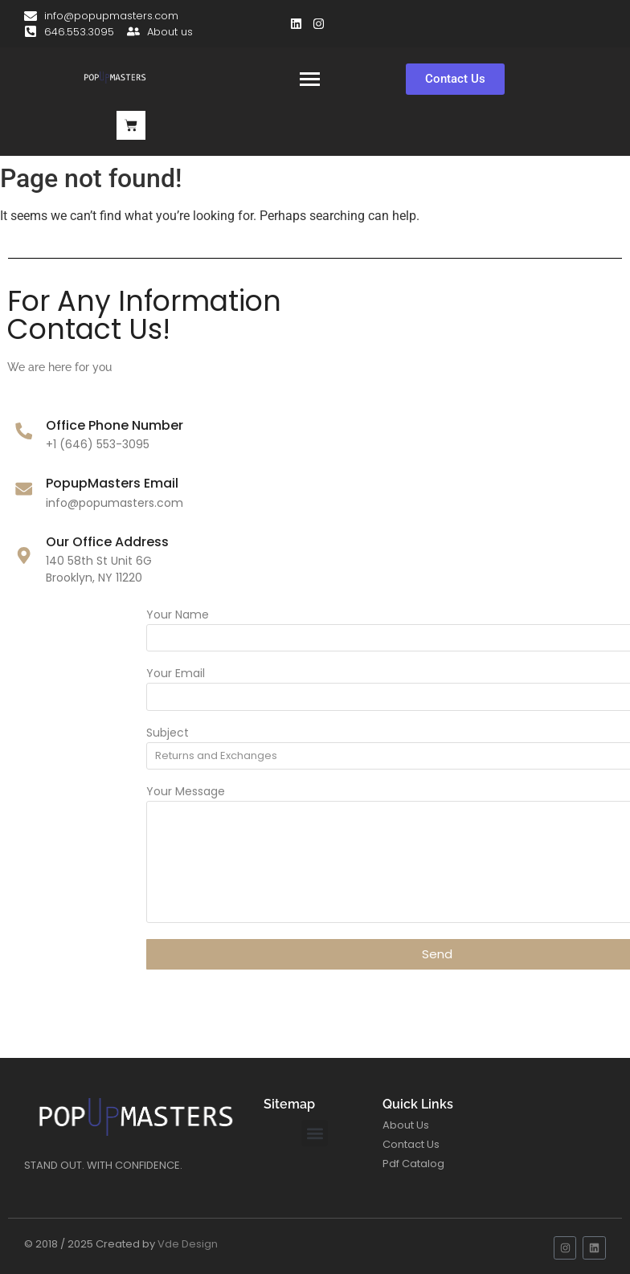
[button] (314, 1133)
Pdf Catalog (413, 1163)
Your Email (385, 674)
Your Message (395, 792)
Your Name (387, 616)
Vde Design (188, 1244)
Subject (377, 734)
